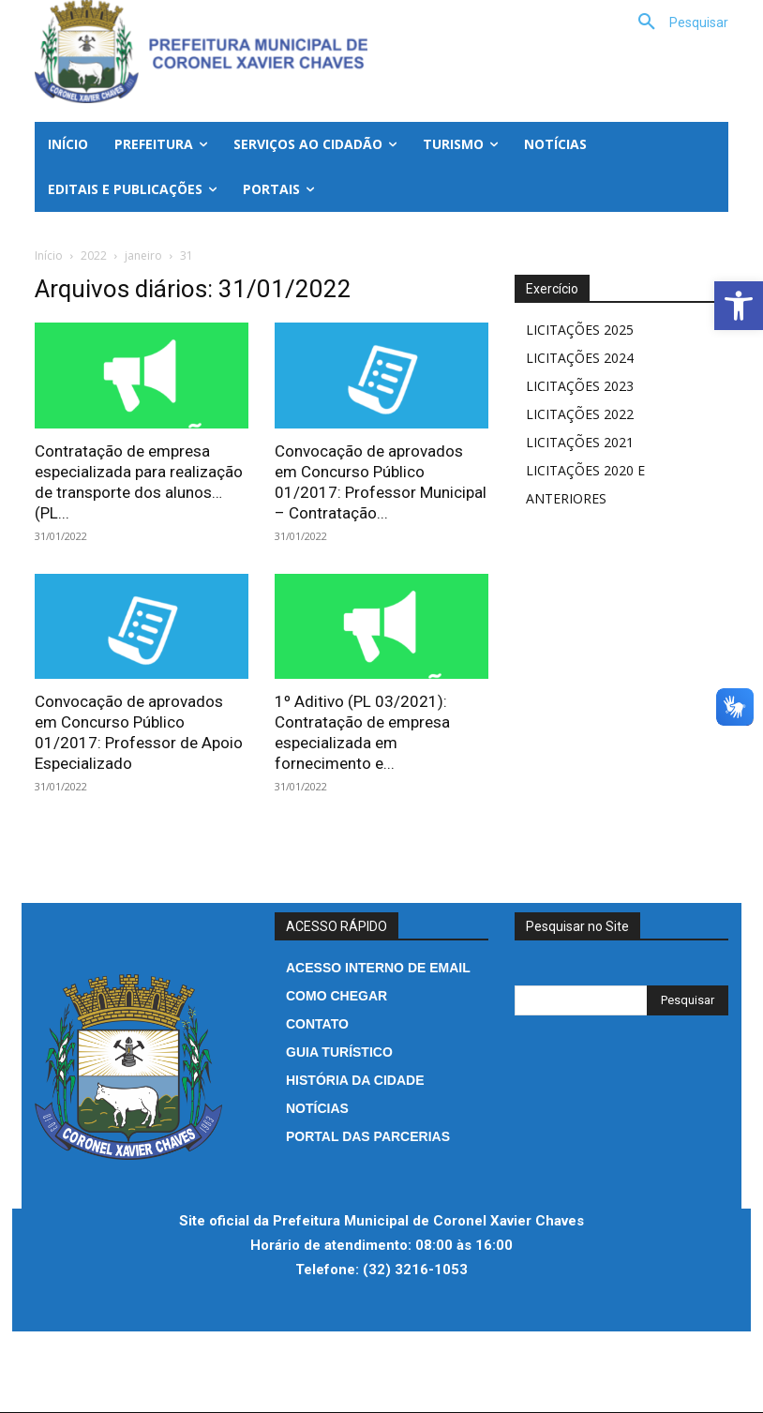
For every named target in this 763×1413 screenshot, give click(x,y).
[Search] (687, 1000)
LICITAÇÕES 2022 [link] (580, 414)
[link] (738, 305)
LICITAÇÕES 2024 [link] (580, 358)
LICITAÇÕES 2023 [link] (580, 386)
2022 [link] (94, 255)
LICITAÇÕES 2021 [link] (580, 442)
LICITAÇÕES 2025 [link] (580, 329)
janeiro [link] (143, 255)
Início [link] (49, 255)
